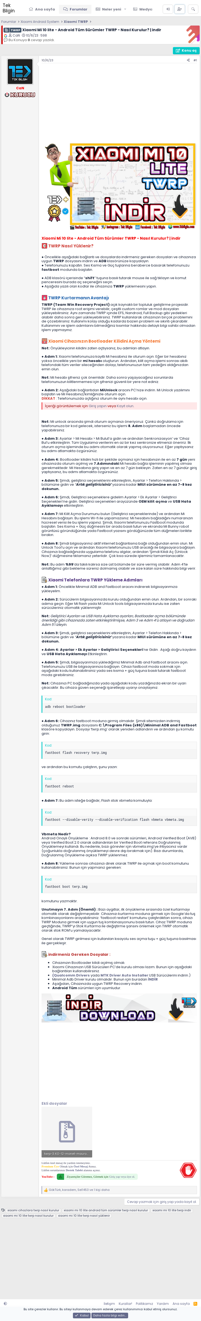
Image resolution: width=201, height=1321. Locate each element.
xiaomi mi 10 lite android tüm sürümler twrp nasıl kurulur (106, 1210)
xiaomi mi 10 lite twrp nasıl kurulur (28, 1216)
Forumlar (78, 9)
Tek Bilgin (9, 8)
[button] (125, 9)
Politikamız (144, 1303)
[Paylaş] (188, 60)
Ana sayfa (45, 9)
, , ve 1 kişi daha (79, 1190)
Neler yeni (111, 9)
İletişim (109, 1303)
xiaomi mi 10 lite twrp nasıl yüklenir (84, 1216)
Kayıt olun (125, 406)
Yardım (163, 1303)
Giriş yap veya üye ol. (122, 1176)
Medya (145, 9)
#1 (195, 60)
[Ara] (193, 9)
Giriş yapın (98, 406)
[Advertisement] (119, 103)
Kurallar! (125, 1303)
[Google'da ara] (5, 36)
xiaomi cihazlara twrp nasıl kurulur (33, 1210)
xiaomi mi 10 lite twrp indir (171, 1210)
